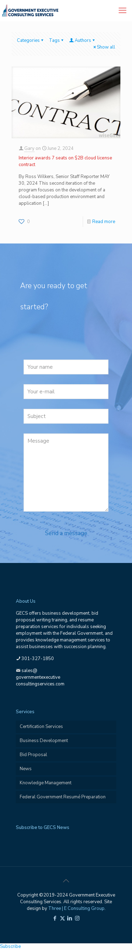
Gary (29, 148)
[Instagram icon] (77, 918)
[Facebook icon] (55, 918)
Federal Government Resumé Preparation (63, 797)
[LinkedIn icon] (70, 918)
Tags (56, 40)
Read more (103, 221)
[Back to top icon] (66, 881)
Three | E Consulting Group (76, 908)
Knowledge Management (45, 783)
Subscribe (10, 946)
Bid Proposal (33, 755)
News (26, 769)
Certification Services (41, 726)
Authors (82, 40)
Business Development (44, 740)
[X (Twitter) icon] (62, 918)
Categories (30, 40)
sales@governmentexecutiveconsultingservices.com (40, 677)
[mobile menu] (122, 11)
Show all (103, 47)
